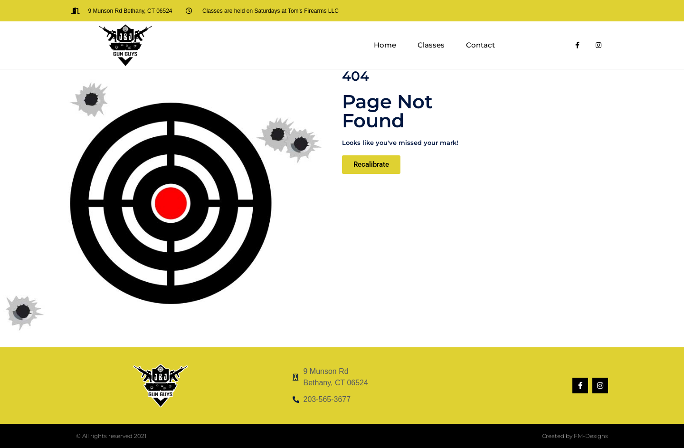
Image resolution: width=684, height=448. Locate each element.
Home (385, 44)
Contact (480, 44)
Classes (431, 44)
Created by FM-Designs (575, 435)
